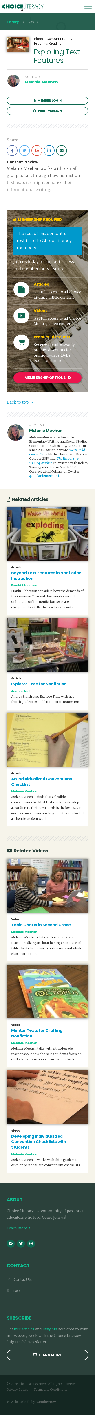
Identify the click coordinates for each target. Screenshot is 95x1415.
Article (16, 567)
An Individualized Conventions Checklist (41, 781)
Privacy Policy (17, 1390)
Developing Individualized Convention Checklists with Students (38, 1142)
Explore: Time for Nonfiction (39, 684)
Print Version (47, 111)
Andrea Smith (22, 691)
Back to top (20, 402)
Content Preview (22, 162)
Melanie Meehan (41, 82)
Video (38, 39)
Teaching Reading (48, 43)
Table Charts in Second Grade (41, 925)
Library (13, 22)
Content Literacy (59, 39)
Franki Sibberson (24, 585)
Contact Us (19, 1279)
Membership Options (47, 377)
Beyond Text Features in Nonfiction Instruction (46, 575)
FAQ (13, 1291)
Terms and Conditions (50, 1390)
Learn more (19, 1228)
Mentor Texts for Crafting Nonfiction (36, 1033)
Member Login (48, 100)
